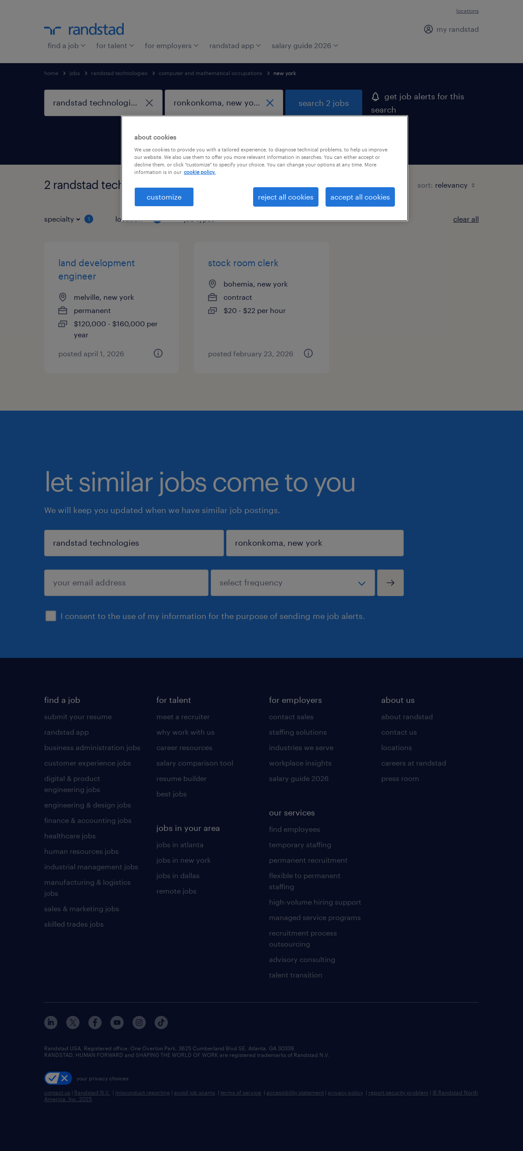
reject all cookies (286, 196)
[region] (264, 168)
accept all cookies (360, 196)
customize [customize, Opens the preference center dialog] (164, 196)
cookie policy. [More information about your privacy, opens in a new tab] (200, 172)
